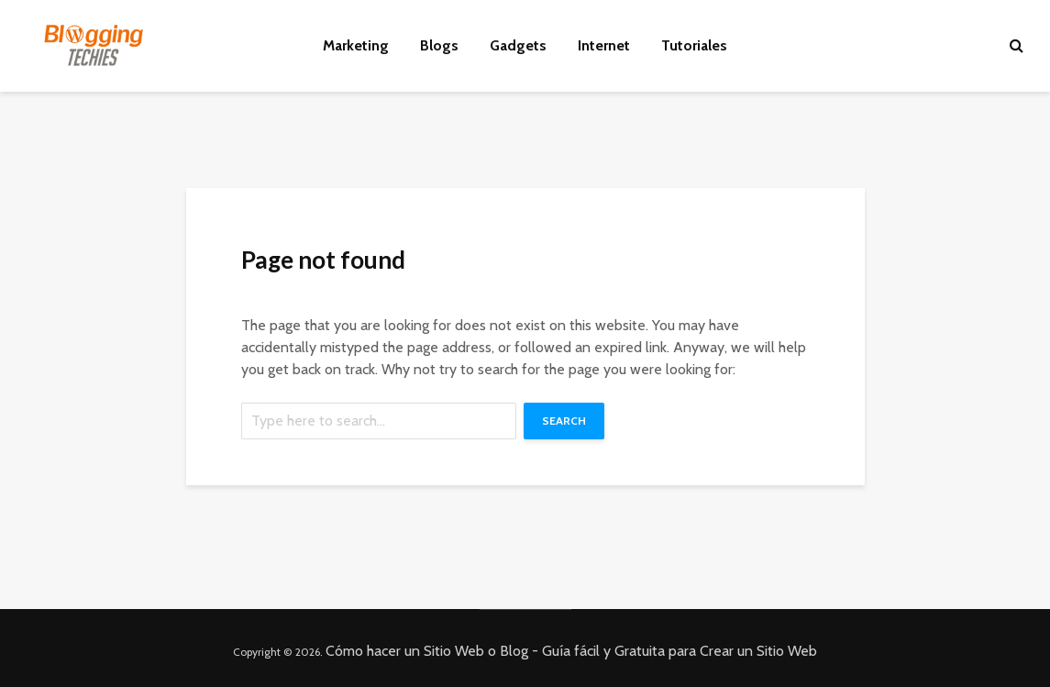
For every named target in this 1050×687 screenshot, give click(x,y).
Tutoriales (694, 45)
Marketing (356, 45)
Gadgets (518, 45)
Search (564, 420)
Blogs (439, 45)
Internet (604, 45)
